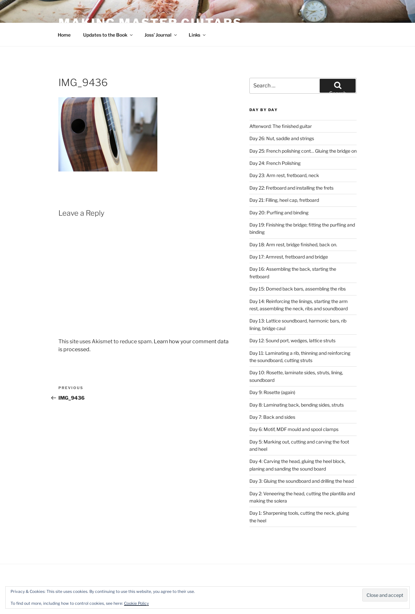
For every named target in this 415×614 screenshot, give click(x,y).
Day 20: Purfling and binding (278, 212)
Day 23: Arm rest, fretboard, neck (284, 175)
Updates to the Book (108, 35)
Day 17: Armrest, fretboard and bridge (288, 257)
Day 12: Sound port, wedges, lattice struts (292, 340)
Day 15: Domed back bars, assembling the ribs (297, 289)
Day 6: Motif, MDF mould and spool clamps (293, 429)
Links (198, 35)
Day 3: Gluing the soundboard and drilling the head (301, 481)
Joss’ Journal (161, 35)
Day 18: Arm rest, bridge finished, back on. (293, 244)
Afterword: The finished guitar (280, 126)
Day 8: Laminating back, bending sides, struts (296, 405)
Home (64, 35)
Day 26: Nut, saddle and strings (281, 138)
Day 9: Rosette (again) (272, 392)
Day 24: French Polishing (275, 163)
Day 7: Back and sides (272, 417)
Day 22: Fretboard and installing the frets (291, 188)
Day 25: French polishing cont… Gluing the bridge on (303, 151)
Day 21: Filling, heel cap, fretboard (284, 200)
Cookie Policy (136, 603)
